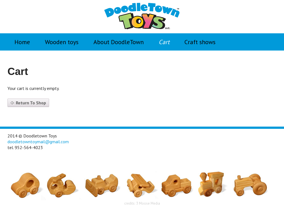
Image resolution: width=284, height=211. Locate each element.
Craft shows (199, 42)
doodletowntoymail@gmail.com (38, 141)
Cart (164, 42)
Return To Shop (31, 102)
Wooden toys (61, 42)
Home (22, 42)
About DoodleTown (118, 42)
